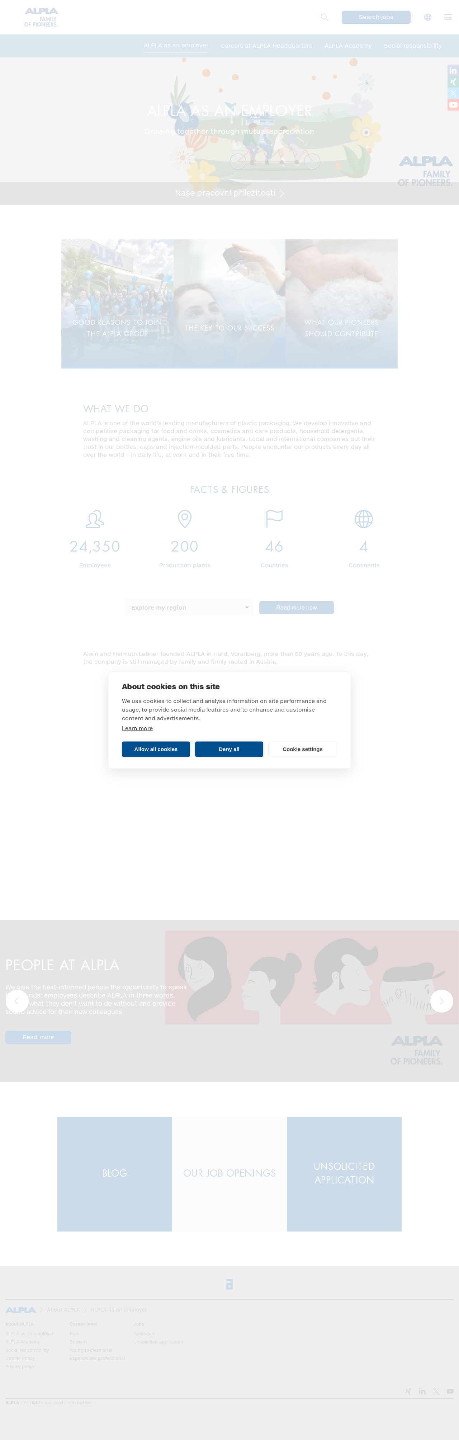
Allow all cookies (156, 749)
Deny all (229, 749)
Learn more (137, 728)
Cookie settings (303, 749)
